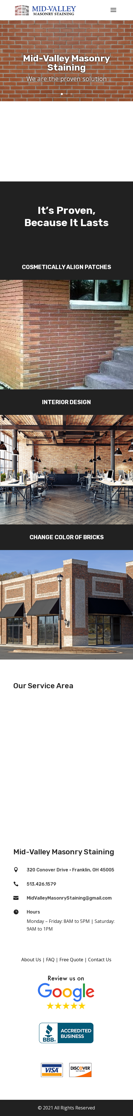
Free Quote (71, 959)
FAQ (50, 959)
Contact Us (99, 959)
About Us (31, 959)
